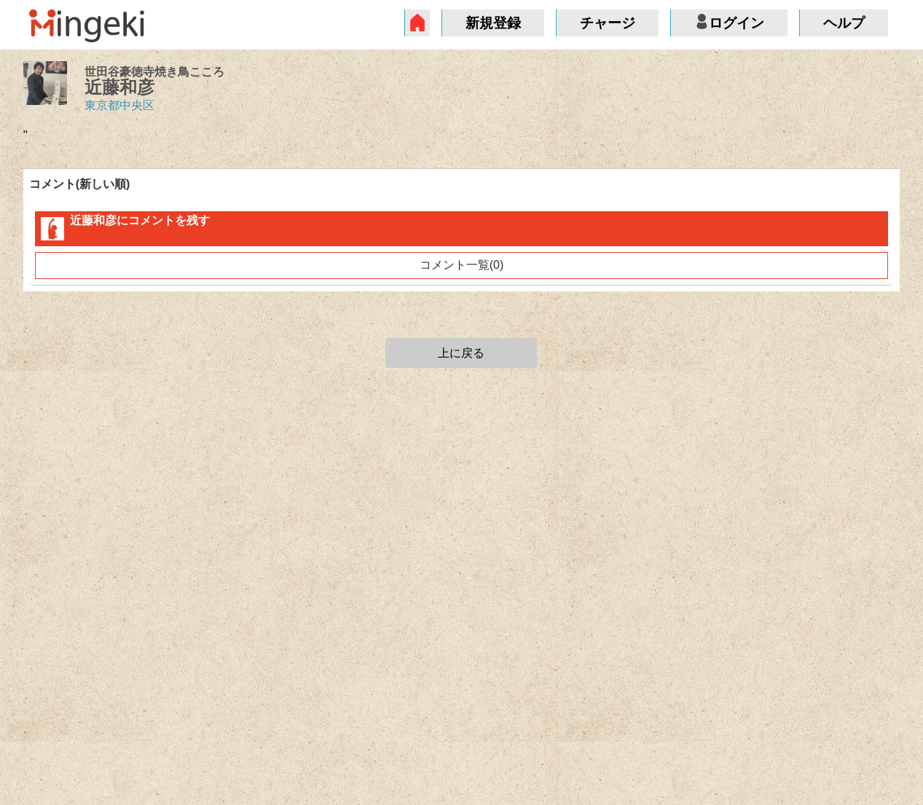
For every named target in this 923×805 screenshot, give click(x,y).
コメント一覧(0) (462, 265)
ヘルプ (844, 23)
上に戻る (461, 353)
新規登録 (493, 23)
